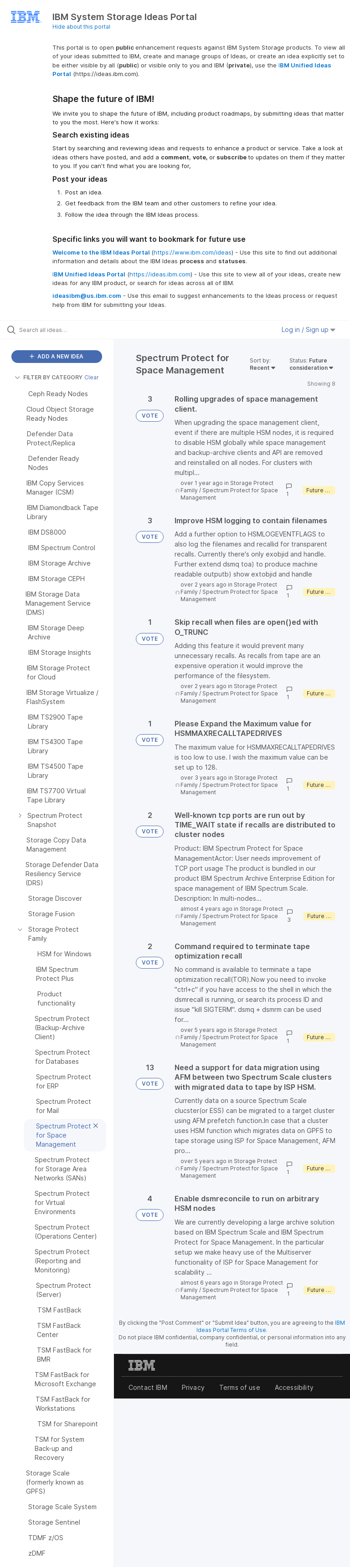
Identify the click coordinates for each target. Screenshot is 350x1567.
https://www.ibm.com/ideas (193, 252)
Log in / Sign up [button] (308, 329)
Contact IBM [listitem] (148, 1387)
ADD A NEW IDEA (56, 356)
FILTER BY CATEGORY (48, 377)
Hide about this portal (81, 26)
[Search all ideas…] (61, 329)
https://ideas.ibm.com (159, 274)
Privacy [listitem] (193, 1387)
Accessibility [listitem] (294, 1387)
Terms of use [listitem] (239, 1387)
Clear (91, 377)
